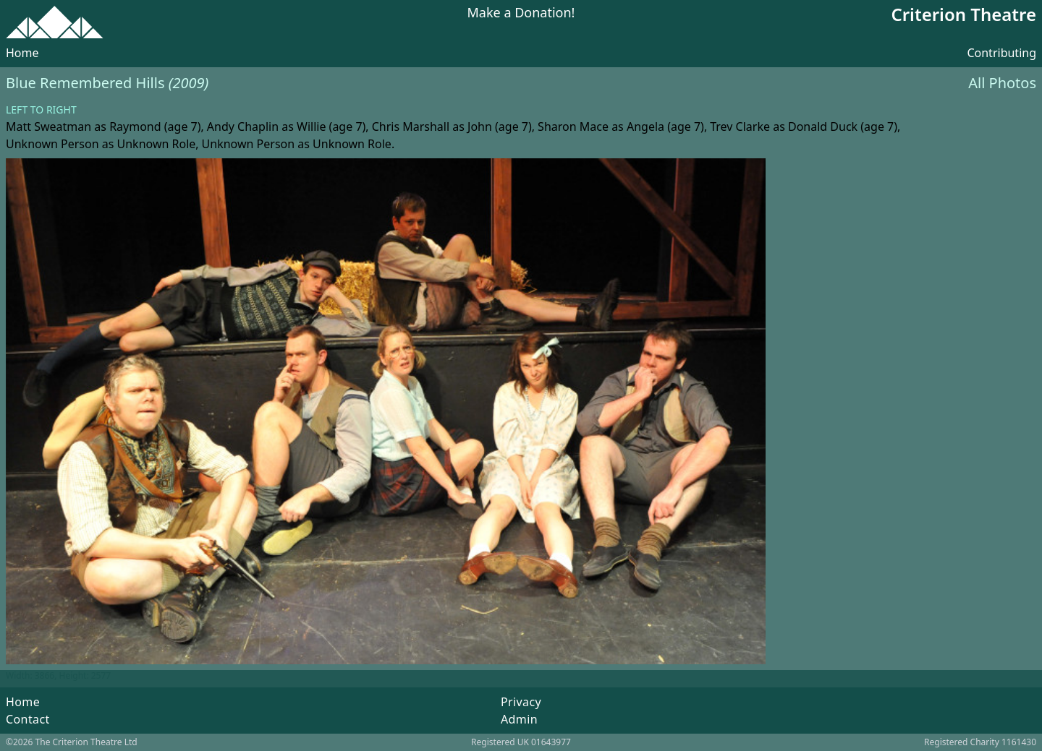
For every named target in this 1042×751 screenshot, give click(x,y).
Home (22, 53)
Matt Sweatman (48, 126)
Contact (28, 719)
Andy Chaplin (243, 126)
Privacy (521, 702)
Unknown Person (52, 144)
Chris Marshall (410, 126)
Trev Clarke (740, 126)
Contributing (1001, 53)
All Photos (1002, 83)
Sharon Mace (573, 126)
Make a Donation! (521, 13)
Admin (519, 719)
